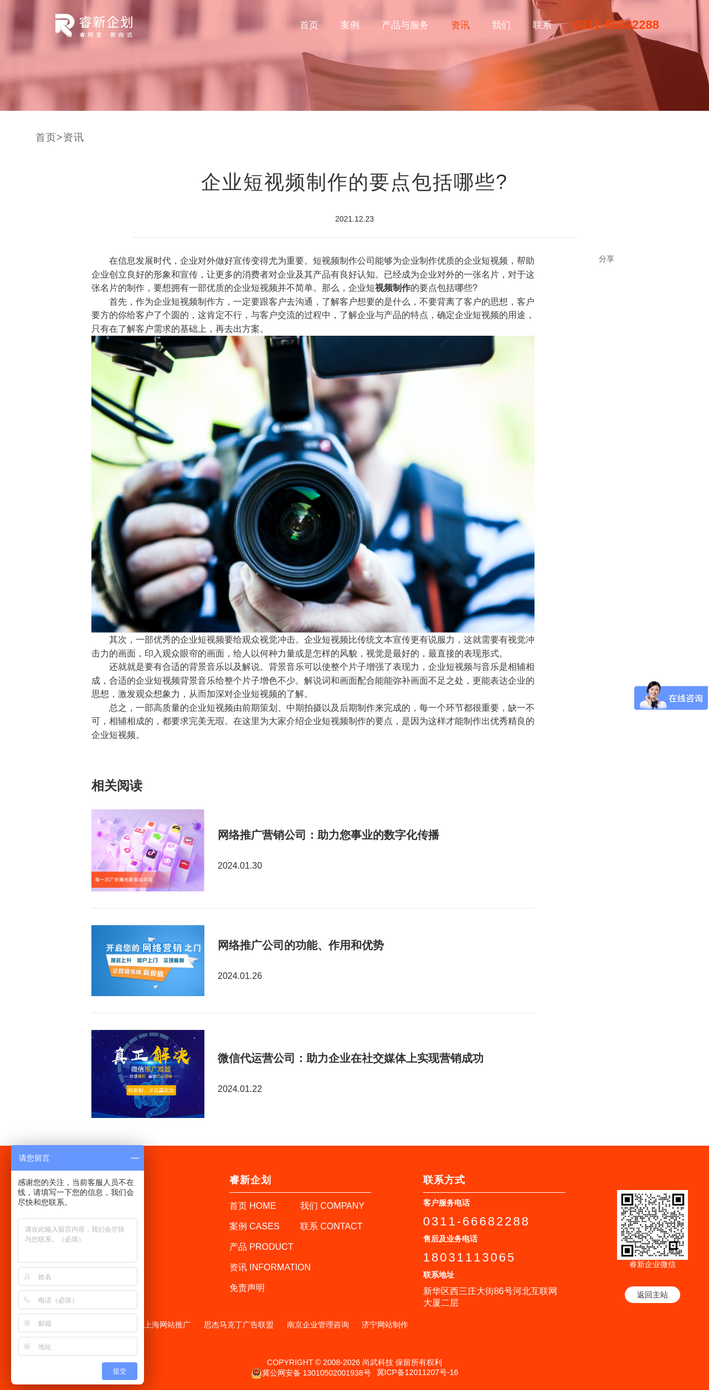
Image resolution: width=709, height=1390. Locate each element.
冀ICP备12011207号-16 (418, 1372)
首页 (309, 25)
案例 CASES (254, 1226)
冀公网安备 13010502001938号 (311, 1373)
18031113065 (469, 1257)
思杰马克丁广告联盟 (239, 1324)
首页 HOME (252, 1206)
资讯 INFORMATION (270, 1267)
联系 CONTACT (331, 1226)
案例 (350, 25)
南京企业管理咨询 (318, 1324)
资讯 (460, 25)
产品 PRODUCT (261, 1246)
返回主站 (652, 1294)
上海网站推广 (167, 1324)
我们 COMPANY (332, 1206)
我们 (501, 25)
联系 (542, 25)
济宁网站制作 (385, 1324)
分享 (606, 258)
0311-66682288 (616, 25)
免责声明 (247, 1287)
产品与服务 (405, 25)
